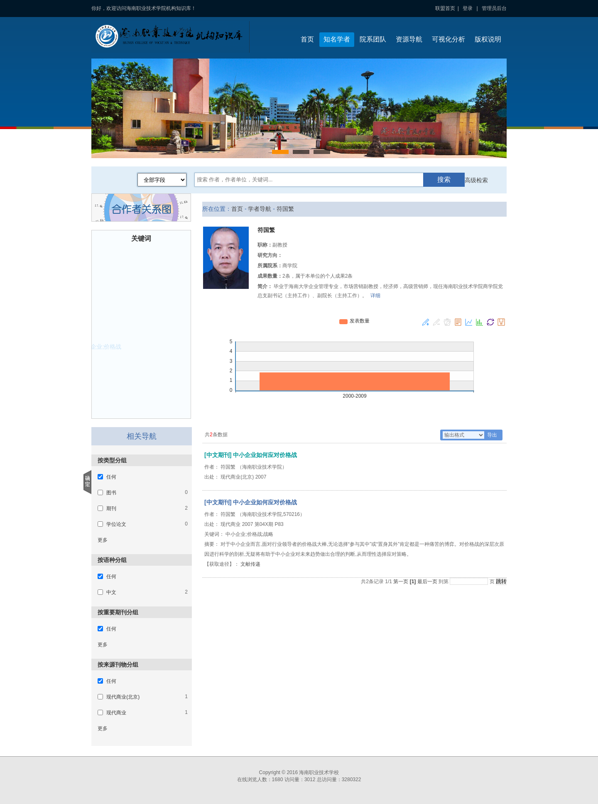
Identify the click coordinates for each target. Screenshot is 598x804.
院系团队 (373, 39)
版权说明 (488, 39)
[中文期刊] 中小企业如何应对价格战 (250, 502)
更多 (103, 540)
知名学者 (337, 39)
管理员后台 (494, 8)
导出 (492, 435)
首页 (307, 39)
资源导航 (409, 39)
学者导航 (259, 208)
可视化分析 (448, 39)
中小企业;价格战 (99, 347)
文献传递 (250, 564)
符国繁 (285, 208)
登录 (468, 8)
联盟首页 (445, 8)
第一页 (400, 581)
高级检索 (476, 180)
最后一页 (427, 581)
